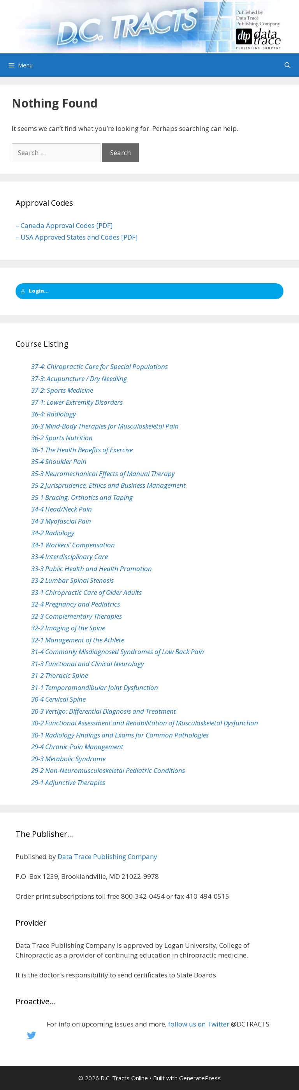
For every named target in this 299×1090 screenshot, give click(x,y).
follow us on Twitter (198, 1023)
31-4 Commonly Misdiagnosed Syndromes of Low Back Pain (117, 651)
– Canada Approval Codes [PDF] (64, 225)
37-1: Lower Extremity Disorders (77, 402)
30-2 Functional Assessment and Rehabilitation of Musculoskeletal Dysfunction (144, 722)
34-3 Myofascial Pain (61, 521)
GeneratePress (200, 1078)
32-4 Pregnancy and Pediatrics (75, 604)
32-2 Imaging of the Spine (68, 627)
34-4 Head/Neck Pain (61, 508)
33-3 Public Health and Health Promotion (91, 568)
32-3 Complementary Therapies (76, 616)
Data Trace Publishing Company (107, 856)
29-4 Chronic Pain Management (77, 746)
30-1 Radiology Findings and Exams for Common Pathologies (120, 734)
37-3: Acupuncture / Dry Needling (79, 378)
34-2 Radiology (52, 532)
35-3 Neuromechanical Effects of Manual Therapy (103, 473)
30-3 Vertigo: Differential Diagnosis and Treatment (103, 711)
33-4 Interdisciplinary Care (69, 556)
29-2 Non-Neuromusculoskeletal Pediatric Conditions (108, 770)
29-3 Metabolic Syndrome (68, 758)
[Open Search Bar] (287, 65)
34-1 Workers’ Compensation (73, 544)
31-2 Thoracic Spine (59, 675)
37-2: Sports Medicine (62, 390)
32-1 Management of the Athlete (77, 639)
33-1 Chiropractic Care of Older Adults (86, 592)
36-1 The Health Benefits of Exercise (82, 449)
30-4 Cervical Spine (58, 699)
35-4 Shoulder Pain (58, 461)
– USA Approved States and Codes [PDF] (77, 237)
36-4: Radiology (53, 413)
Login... (35, 290)
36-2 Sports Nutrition (62, 437)
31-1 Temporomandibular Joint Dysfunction (94, 687)
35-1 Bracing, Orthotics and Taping (82, 497)
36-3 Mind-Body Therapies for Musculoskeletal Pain (105, 426)
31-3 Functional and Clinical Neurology (87, 663)
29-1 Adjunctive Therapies (68, 782)
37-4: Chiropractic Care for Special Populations (99, 366)
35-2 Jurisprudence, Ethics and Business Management (108, 485)
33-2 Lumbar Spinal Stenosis (72, 580)
